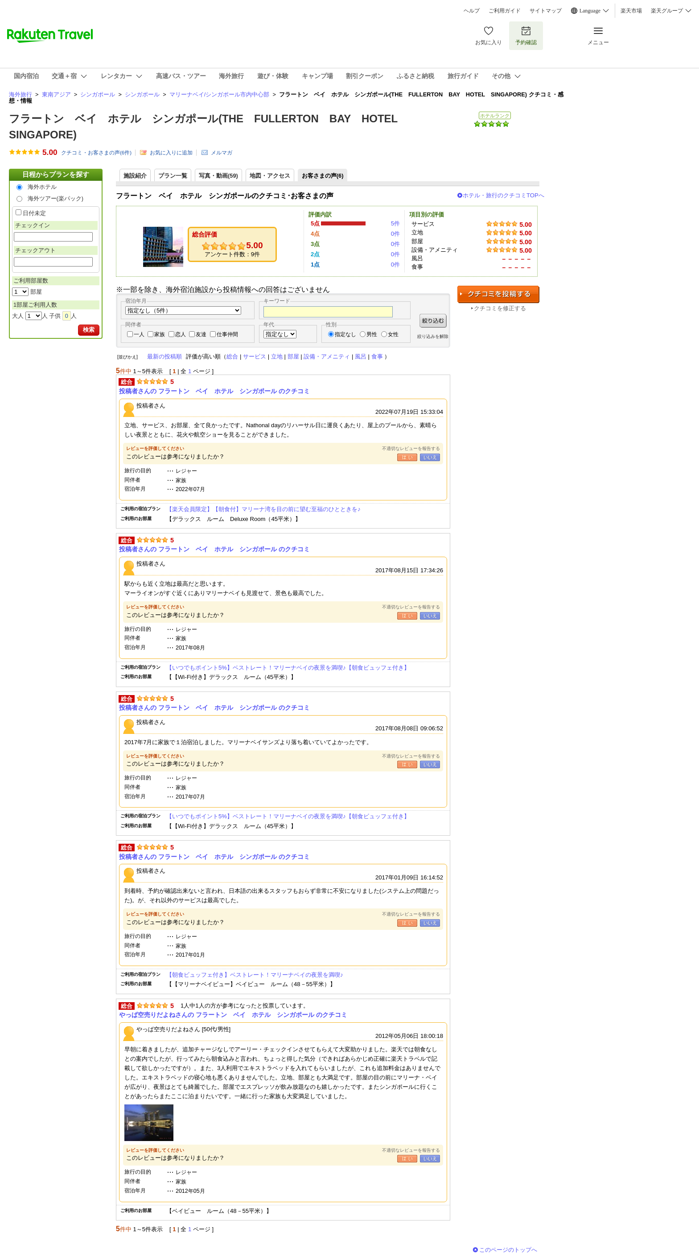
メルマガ (221, 152)
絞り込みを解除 (432, 336)
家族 (159, 334)
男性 (371, 334)
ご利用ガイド (505, 11)
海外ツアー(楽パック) (56, 198)
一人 (139, 334)
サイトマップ (546, 11)
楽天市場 (631, 11)
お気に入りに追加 (171, 152)
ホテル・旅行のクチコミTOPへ (503, 195)
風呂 (360, 356)
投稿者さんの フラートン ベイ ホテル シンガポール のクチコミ (214, 391)
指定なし (345, 334)
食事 (377, 356)
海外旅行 (20, 94)
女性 (393, 334)
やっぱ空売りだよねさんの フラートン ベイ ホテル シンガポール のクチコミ (233, 1014)
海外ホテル (42, 186)
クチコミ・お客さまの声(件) (96, 153)
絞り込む (433, 321)
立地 (277, 356)
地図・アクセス (270, 175)
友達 (201, 334)
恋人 (180, 334)
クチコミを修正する (500, 308)
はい (407, 457)
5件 (395, 223)
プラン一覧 (172, 175)
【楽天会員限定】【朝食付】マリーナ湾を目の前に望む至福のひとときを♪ (263, 509)
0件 (395, 233)
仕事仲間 (227, 334)
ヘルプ (472, 11)
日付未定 (34, 213)
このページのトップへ (508, 1249)
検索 (89, 329)
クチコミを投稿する (498, 294)
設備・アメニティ (327, 356)
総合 (232, 356)
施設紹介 (135, 175)
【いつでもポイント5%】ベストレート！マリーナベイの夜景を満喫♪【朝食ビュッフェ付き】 (288, 667)
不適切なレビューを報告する (411, 448)
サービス (254, 356)
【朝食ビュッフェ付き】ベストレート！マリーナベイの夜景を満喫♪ (254, 974)
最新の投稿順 (164, 356)
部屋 (293, 356)
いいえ (430, 457)
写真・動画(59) (218, 175)
